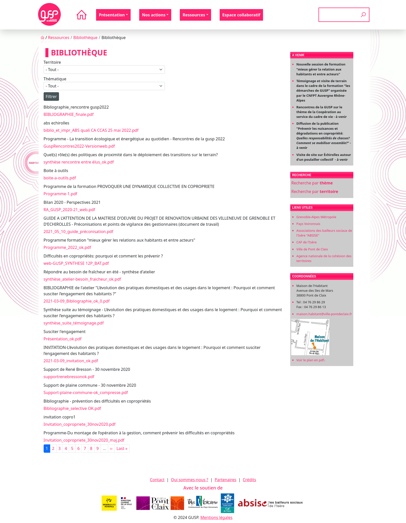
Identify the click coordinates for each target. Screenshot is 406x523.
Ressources (58, 37)
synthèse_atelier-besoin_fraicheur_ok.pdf (82, 279)
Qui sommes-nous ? (189, 479)
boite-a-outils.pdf (60, 178)
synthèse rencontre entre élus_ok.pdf (79, 162)
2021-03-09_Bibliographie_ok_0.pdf (77, 301)
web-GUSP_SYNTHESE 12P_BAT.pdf (76, 263)
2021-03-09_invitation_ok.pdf (71, 361)
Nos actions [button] (153, 15)
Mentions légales (216, 517)
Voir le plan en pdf (311, 360)
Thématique (55, 79)
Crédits (249, 479)
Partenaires (225, 479)
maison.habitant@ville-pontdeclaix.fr (324, 314)
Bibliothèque (85, 37)
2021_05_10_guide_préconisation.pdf (78, 231)
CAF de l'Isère (306, 242)
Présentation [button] (112, 15)
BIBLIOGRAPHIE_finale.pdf (69, 114)
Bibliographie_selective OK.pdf (72, 408)
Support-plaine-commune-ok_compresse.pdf (86, 392)
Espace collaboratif (241, 15)
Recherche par (312, 183)
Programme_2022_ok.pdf (67, 247)
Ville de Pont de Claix (312, 249)
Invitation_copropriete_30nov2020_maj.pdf (84, 440)
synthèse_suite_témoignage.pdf (74, 323)
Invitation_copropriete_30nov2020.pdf (79, 424)
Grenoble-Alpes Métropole (316, 217)
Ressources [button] (194, 15)
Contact (157, 479)
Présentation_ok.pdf (63, 339)
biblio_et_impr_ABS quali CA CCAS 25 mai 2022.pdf (91, 130)
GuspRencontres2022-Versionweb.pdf (79, 146)
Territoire (52, 62)
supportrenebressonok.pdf (69, 376)
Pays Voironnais (308, 223)
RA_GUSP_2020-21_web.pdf (69, 209)
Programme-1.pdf (60, 194)
